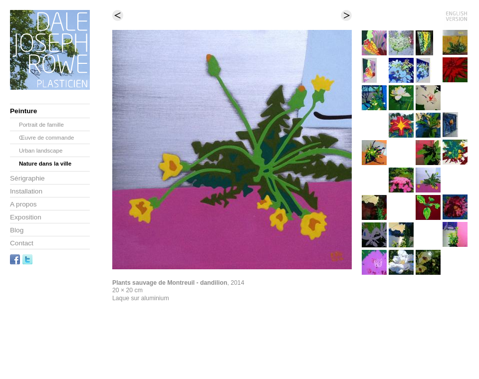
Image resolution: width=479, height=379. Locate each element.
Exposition (25, 217)
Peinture (23, 111)
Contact (21, 243)
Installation (26, 191)
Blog (16, 230)
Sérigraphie (27, 178)
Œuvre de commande (46, 138)
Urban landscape (40, 151)
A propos (23, 204)
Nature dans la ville (45, 164)
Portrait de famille (41, 125)
